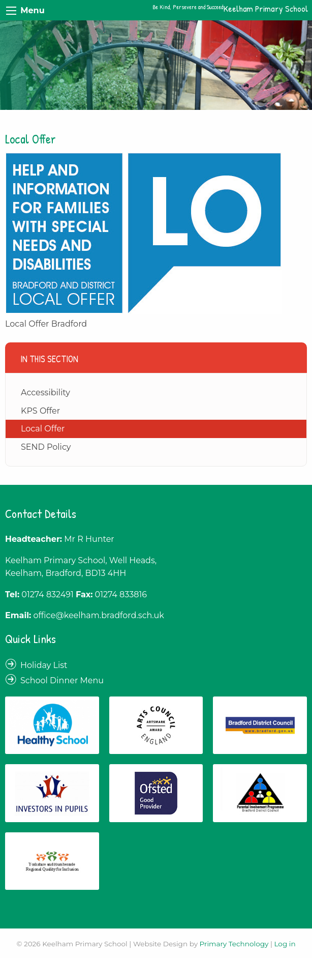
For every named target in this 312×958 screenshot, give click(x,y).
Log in (284, 944)
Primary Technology (234, 944)
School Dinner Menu (62, 680)
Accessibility (45, 392)
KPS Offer (40, 411)
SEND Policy (46, 447)
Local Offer (43, 428)
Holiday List (44, 665)
